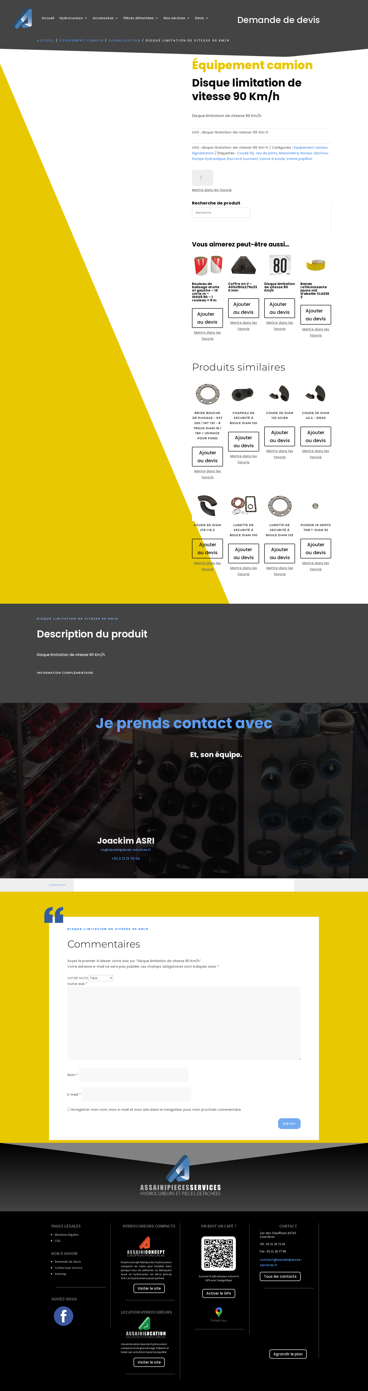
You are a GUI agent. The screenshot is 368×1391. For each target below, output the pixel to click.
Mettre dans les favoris (212, 190)
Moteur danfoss (314, 153)
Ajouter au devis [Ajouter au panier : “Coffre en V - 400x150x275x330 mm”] (243, 308)
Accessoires (103, 18)
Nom (72, 1075)
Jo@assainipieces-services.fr (125, 849)
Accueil (48, 18)
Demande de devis (68, 1261)
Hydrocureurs (71, 18)
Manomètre (289, 153)
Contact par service (68, 1268)
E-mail (74, 1094)
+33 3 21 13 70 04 (125, 858)
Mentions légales (67, 1234)
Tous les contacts (280, 1276)
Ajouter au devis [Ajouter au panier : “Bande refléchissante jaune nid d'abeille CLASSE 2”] (316, 314)
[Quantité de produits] (202, 178)
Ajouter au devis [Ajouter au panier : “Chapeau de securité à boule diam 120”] (244, 441)
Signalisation (125, 40)
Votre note (77, 978)
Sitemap (60, 1274)
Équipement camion (82, 40)
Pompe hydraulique (208, 158)
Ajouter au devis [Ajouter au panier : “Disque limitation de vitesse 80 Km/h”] (279, 308)
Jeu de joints (266, 153)
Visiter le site (149, 1288)
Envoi (289, 1124)
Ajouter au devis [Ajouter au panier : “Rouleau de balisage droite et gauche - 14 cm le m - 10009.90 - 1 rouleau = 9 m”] (207, 318)
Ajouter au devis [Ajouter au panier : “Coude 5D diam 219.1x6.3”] (207, 548)
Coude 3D (245, 153)
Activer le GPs (218, 1293)
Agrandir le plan (288, 1354)
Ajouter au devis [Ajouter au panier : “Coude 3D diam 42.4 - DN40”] (316, 436)
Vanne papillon (299, 158)
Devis (199, 18)
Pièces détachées (138, 18)
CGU (58, 1241)
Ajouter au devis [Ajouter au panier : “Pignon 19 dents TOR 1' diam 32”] (316, 548)
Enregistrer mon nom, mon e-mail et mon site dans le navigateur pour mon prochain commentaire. (156, 1109)
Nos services (174, 18)
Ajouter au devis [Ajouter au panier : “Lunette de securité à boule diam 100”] (244, 553)
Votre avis (77, 984)
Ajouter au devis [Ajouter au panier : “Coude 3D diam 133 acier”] (280, 436)
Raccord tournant (242, 158)
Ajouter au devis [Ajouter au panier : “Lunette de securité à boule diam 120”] (280, 553)
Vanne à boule (272, 158)
